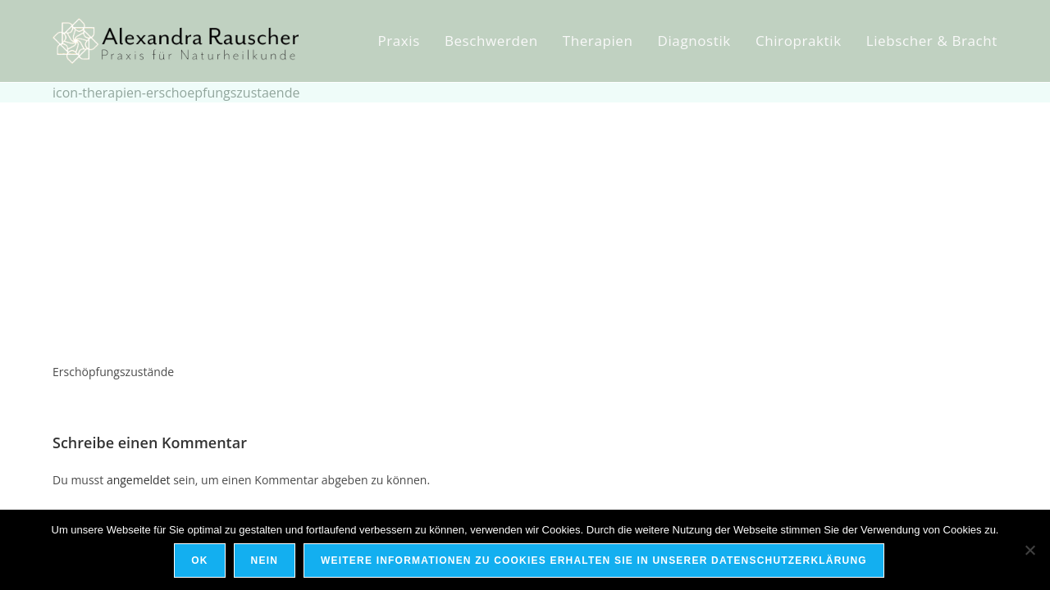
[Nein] (1029, 550)
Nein (264, 560)
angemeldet (139, 480)
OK (199, 560)
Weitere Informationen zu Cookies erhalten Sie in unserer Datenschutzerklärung (594, 560)
